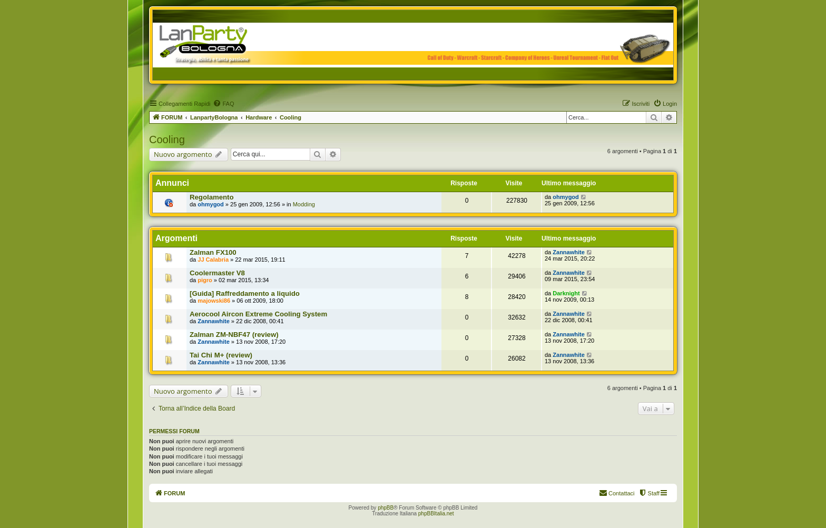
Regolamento (212, 197)
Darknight (566, 293)
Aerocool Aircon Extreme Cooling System (258, 314)
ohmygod (211, 204)
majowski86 (214, 300)
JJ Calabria (213, 259)
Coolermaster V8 (217, 273)
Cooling (167, 139)
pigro (205, 280)
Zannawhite (569, 252)
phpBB (386, 508)
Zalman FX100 (213, 252)
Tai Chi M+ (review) (221, 355)
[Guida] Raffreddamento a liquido (245, 293)
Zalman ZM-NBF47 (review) (234, 334)
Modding (304, 204)
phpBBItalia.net (436, 513)
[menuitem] (223, 103)
